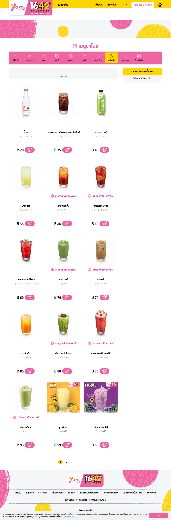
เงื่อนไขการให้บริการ (110, 483)
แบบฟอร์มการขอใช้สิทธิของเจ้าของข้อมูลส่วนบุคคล (85, 490)
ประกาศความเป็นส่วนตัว (132, 483)
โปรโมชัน (18, 483)
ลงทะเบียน (111, 5)
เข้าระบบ (98, 5)
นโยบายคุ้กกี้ (151, 483)
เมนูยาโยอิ (63, 5)
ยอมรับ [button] (158, 515)
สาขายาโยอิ (43, 483)
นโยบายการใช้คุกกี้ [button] (69, 516)
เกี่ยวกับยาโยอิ (58, 483)
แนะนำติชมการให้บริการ (89, 483)
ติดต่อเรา (71, 483)
